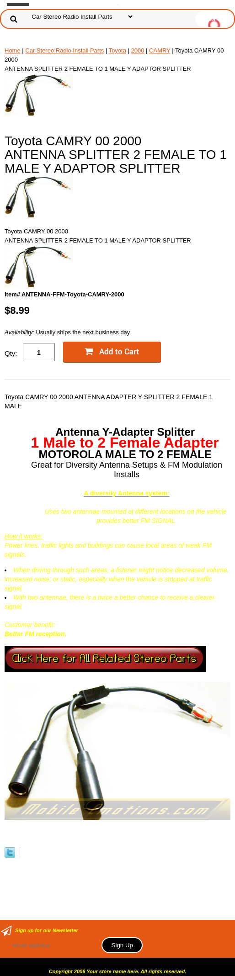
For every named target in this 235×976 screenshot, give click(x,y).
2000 (137, 50)
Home (13, 50)
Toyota (117, 50)
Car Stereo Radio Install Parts (64, 50)
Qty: (11, 353)
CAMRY (159, 50)
